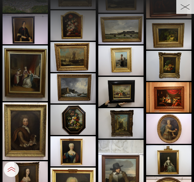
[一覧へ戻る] (185, 7)
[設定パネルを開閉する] (11, 169)
